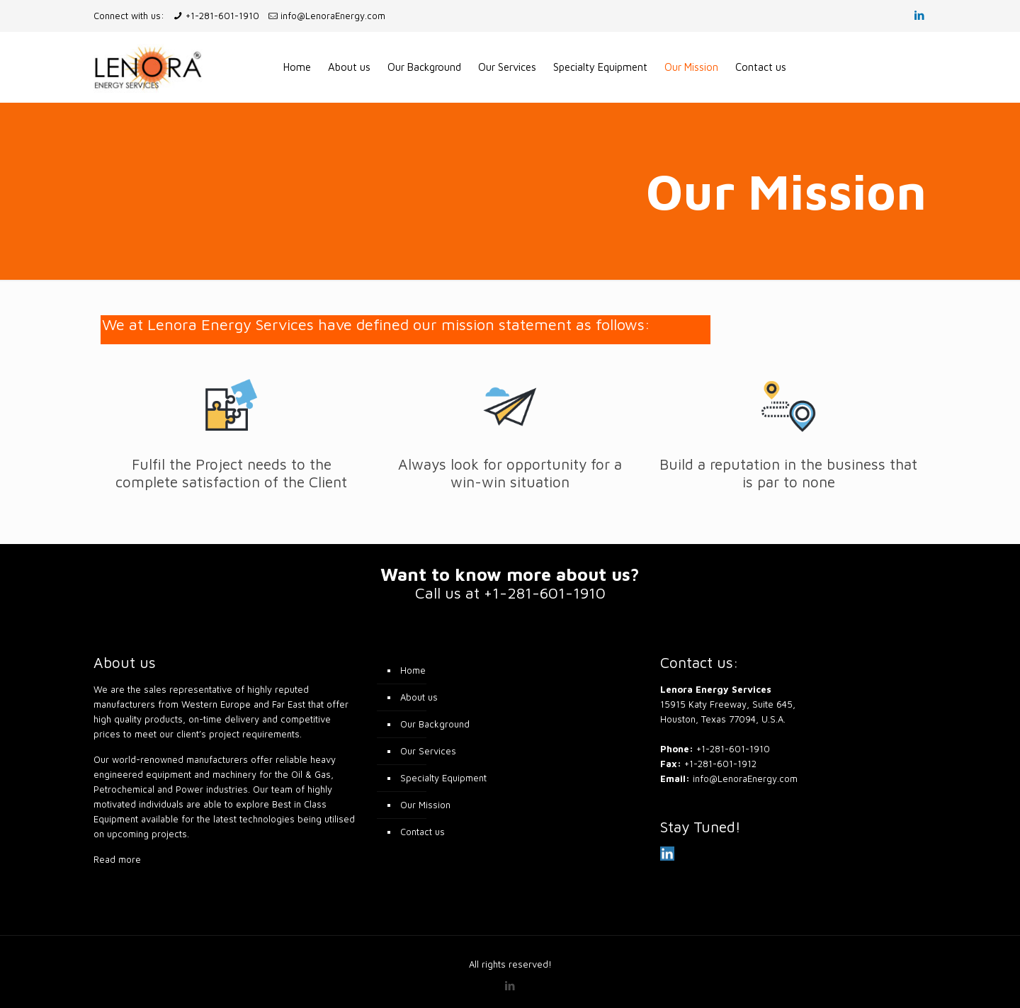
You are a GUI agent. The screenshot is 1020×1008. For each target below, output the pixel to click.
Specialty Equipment (443, 777)
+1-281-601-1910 (222, 15)
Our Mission (425, 804)
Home (413, 670)
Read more (117, 859)
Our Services (428, 751)
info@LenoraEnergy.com (332, 15)
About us (419, 697)
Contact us (422, 831)
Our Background (435, 724)
